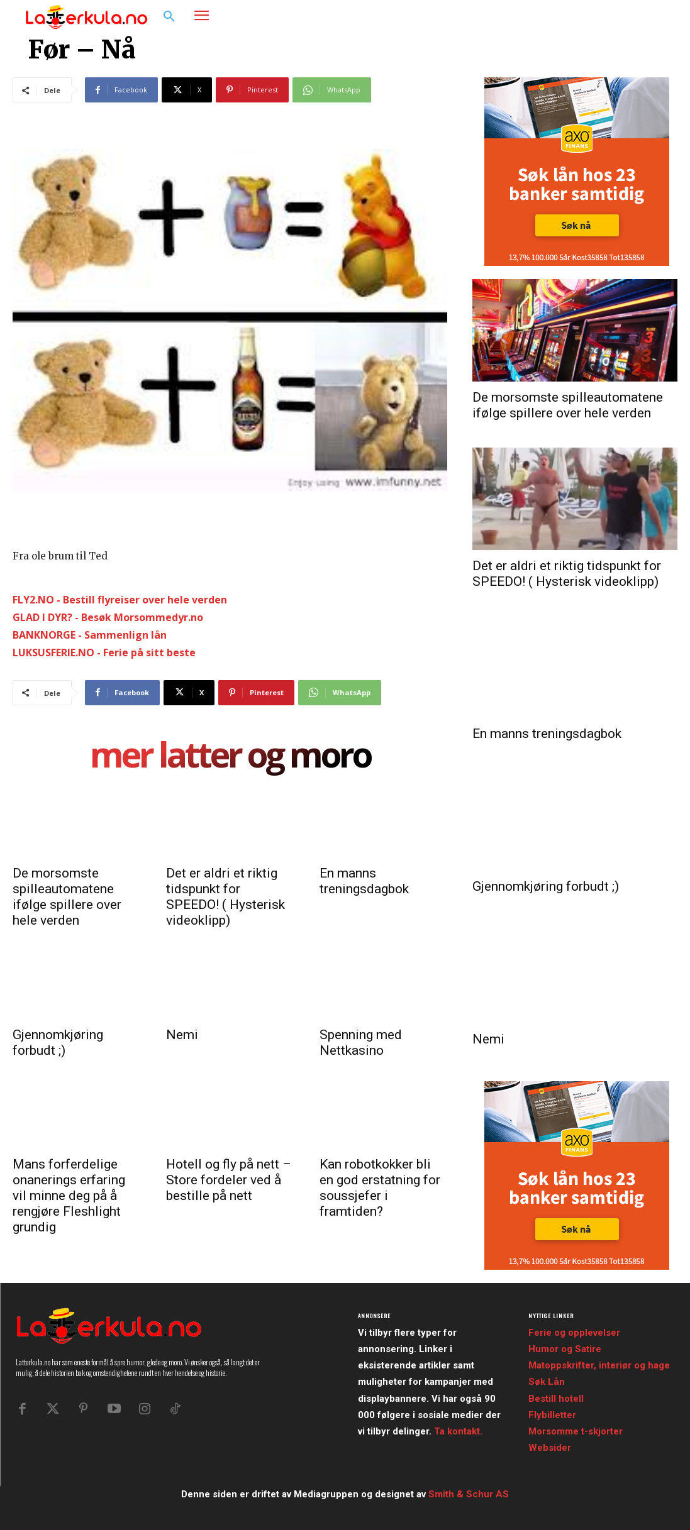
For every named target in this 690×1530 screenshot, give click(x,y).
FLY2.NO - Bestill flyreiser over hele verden (120, 600)
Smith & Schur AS (468, 1494)
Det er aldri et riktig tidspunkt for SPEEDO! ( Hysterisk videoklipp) (225, 897)
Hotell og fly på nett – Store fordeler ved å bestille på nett (228, 1180)
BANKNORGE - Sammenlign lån (90, 635)
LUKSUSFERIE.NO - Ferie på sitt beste (104, 652)
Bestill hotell (556, 1398)
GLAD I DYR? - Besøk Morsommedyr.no (108, 617)
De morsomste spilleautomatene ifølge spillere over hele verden (67, 897)
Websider (549, 1447)
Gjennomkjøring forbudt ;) (58, 1042)
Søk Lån (546, 1381)
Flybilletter (552, 1415)
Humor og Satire (564, 1349)
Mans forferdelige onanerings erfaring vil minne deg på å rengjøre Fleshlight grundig (69, 1196)
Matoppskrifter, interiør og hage (599, 1365)
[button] (169, 17)
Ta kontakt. (458, 1431)
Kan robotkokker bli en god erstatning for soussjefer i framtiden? (380, 1188)
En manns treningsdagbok (364, 881)
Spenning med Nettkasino (361, 1042)
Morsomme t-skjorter (575, 1431)
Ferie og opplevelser (574, 1332)
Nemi (182, 1034)
